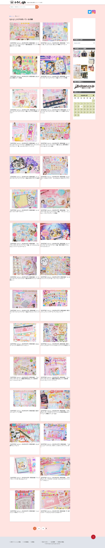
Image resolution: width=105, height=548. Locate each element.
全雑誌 (32, 542)
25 (81, 112)
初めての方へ (45, 542)
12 (84, 106)
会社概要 (53, 542)
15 (93, 106)
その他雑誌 (26, 542)
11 (81, 106)
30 (75, 115)
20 (87, 109)
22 (93, 109)
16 (75, 109)
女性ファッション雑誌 (15, 542)
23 (75, 112)
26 (84, 112)
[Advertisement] (84, 28)
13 (87, 106)
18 (81, 109)
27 (87, 112)
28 (90, 112)
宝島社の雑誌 (61, 542)
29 (93, 112)
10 (78, 106)
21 (90, 109)
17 (78, 109)
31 (78, 115)
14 (90, 106)
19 (84, 109)
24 (78, 112)
